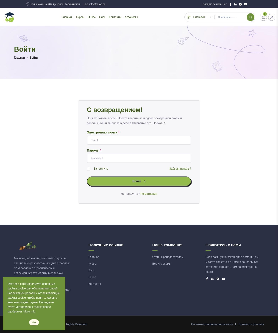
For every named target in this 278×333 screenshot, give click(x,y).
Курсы (80, 17)
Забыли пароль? (180, 168)
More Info (29, 311)
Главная (67, 17)
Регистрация (148, 193)
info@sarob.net (97, 4)
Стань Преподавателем (168, 256)
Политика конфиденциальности (212, 324)
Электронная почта (103, 132)
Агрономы (131, 17)
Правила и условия (251, 324)
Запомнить (101, 168)
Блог (102, 17)
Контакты (115, 17)
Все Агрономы (161, 263)
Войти (34, 57)
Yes (34, 322)
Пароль (94, 150)
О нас (92, 17)
